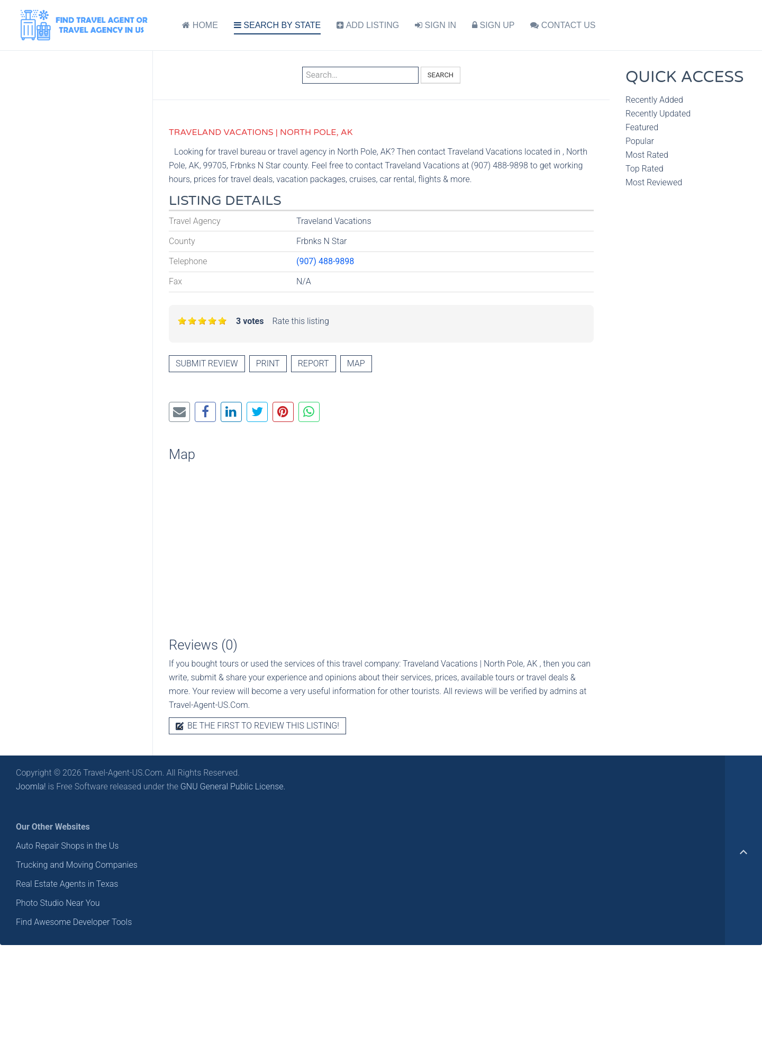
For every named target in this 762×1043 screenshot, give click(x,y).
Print (268, 363)
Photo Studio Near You (58, 903)
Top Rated (644, 169)
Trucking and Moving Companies (77, 865)
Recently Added (654, 100)
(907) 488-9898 (325, 261)
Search (440, 75)
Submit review (207, 363)
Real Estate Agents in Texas (67, 884)
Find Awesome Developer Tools (74, 922)
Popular (639, 141)
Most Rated (646, 155)
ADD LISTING (368, 25)
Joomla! (31, 786)
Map (356, 363)
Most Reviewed (653, 182)
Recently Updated (658, 114)
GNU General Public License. (233, 786)
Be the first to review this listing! (257, 726)
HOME (199, 25)
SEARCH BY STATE (277, 25)
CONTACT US (562, 25)
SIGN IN (435, 25)
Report (313, 363)
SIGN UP (493, 25)
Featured (641, 127)
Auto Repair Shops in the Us (67, 846)
